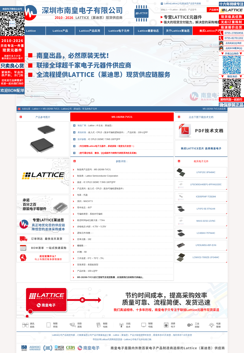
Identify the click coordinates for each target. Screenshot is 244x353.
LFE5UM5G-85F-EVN (206, 245)
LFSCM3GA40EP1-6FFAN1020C (205, 184)
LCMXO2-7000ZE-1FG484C (206, 257)
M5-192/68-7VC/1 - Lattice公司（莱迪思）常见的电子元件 (70, 109)
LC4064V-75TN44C (206, 233)
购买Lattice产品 (210, 30)
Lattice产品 (60, 30)
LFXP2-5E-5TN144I (206, 209)
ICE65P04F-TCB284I (206, 196)
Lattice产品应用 (89, 30)
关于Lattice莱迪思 (178, 30)
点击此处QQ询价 (234, 43)
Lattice (35, 109)
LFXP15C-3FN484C (206, 172)
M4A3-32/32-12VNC (205, 221)
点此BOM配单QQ (234, 48)
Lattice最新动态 (148, 30)
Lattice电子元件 (119, 30)
